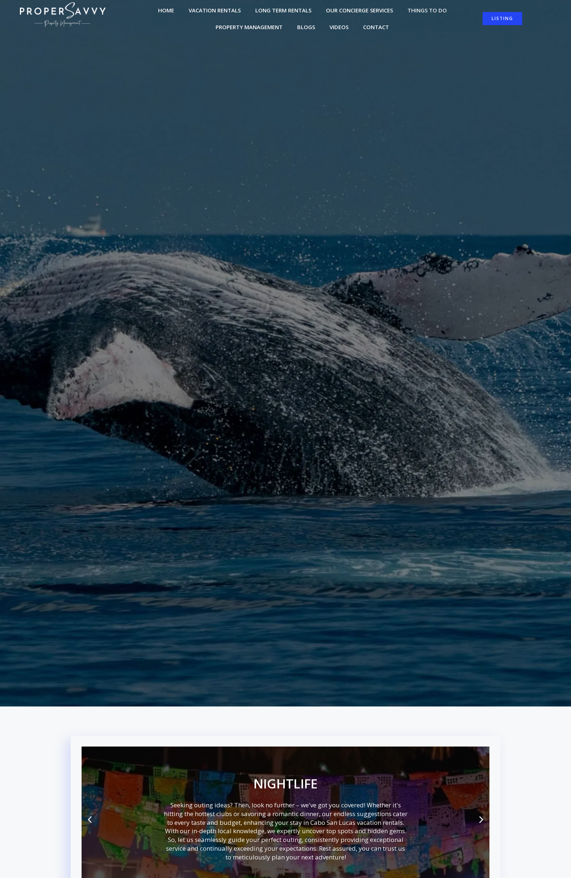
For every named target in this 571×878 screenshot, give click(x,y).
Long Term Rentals (283, 11)
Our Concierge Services (359, 11)
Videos (339, 27)
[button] (89, 820)
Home (166, 11)
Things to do (427, 11)
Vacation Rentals (215, 11)
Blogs (306, 27)
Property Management (249, 27)
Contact (376, 27)
